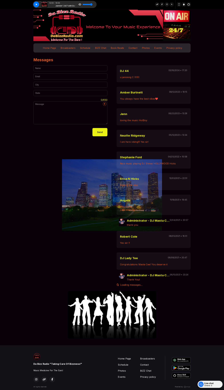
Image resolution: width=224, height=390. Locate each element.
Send (100, 132)
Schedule (85, 48)
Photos (146, 48)
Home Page (49, 48)
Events (158, 48)
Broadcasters (68, 48)
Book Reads (117, 48)
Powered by (183, 387)
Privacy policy (174, 48)
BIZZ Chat (100, 48)
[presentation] (55, 132)
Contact (133, 48)
